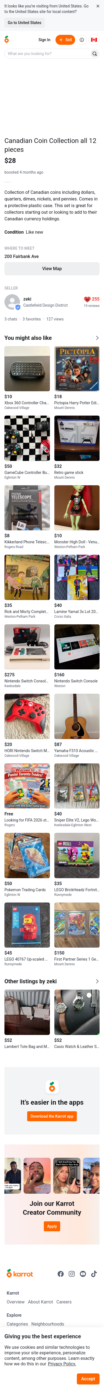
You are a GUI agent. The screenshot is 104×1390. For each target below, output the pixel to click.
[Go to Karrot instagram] (72, 1274)
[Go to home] (6, 40)
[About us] (82, 40)
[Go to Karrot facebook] (60, 1274)
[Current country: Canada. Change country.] (94, 39)
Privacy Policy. (62, 1363)
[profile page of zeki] (12, 302)
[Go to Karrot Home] (20, 1274)
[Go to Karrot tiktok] (94, 1274)
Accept (88, 1378)
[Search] (94, 54)
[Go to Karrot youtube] (83, 1274)
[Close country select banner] (98, 6)
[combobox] (47, 54)
